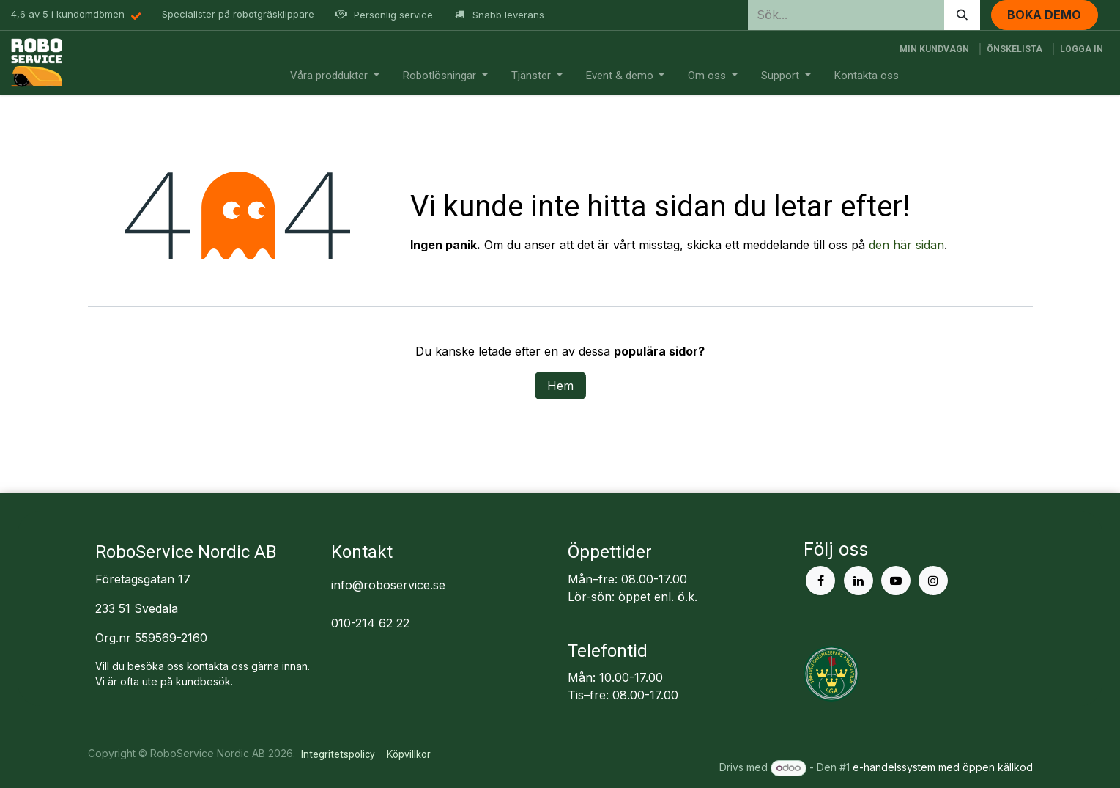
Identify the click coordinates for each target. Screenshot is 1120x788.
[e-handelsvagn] (934, 49)
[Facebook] (820, 580)
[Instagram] (933, 580)
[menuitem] (334, 76)
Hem (560, 385)
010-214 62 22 (370, 623)
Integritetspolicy (338, 754)
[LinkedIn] (858, 580)
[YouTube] (896, 580)
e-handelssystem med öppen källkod (943, 767)
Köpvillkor (409, 754)
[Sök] (962, 15)
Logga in (1081, 49)
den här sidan (906, 244)
